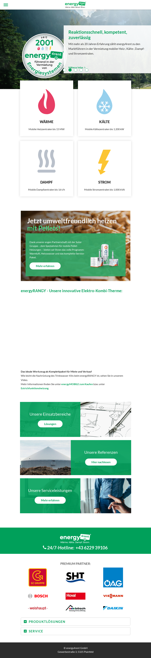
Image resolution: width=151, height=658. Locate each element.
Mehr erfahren (45, 266)
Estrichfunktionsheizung (34, 388)
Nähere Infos (77, 67)
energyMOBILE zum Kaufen (77, 384)
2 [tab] (70, 70)
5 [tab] (86, 70)
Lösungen (50, 424)
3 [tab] (75, 70)
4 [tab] (81, 70)
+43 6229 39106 (92, 547)
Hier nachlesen (101, 462)
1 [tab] (64, 70)
